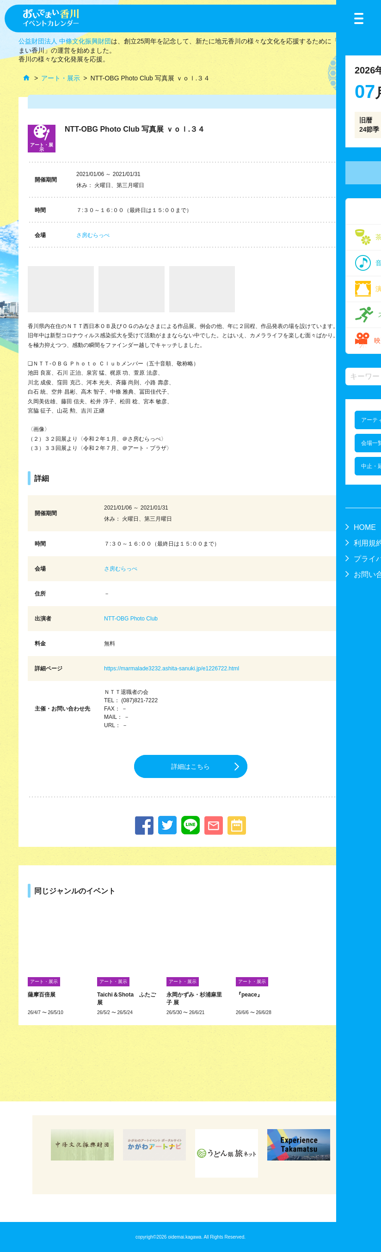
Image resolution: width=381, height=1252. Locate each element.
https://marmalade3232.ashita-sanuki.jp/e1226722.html (171, 668)
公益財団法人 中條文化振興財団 (64, 41)
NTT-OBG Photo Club (131, 618)
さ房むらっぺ (93, 235)
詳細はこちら (190, 766)
